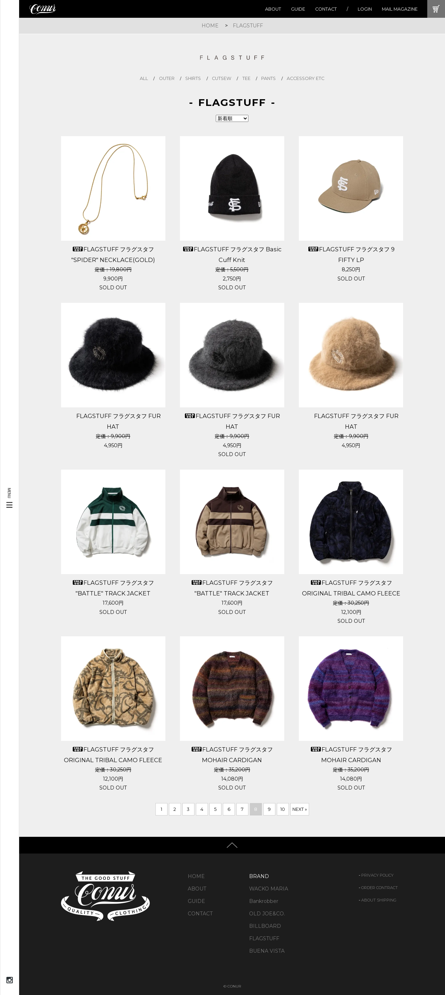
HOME (210, 25)
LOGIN (365, 9)
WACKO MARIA (268, 889)
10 (282, 809)
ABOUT (273, 9)
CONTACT (326, 9)
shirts (193, 78)
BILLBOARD (265, 926)
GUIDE (298, 9)
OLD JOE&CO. (267, 913)
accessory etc (305, 78)
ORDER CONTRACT (379, 887)
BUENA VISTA (267, 951)
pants (268, 78)
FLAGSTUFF (248, 25)
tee (246, 78)
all (144, 78)
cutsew (221, 78)
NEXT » (299, 809)
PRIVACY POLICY (377, 875)
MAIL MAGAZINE (400, 9)
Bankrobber (263, 901)
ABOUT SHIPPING (378, 900)
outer (167, 78)
